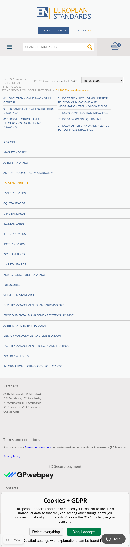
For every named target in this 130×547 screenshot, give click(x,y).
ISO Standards (14, 254)
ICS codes (10, 142)
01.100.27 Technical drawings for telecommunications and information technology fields (83, 102)
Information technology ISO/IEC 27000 (32, 366)
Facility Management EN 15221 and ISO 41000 (36, 346)
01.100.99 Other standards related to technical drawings (83, 127)
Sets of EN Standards (19, 295)
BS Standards (33, 394)
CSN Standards (14, 193)
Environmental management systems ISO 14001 (39, 315)
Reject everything (46, 532)
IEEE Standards (14, 234)
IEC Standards (13, 224)
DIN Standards (14, 213)
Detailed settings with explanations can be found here (65, 541)
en (89, 30)
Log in (45, 30)
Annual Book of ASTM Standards (28, 173)
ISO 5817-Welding (16, 356)
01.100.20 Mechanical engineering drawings (28, 111)
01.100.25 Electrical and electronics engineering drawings (22, 123)
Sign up (61, 30)
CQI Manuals (11, 412)
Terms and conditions (38, 447)
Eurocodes (11, 285)
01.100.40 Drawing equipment (79, 119)
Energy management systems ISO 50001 (32, 336)
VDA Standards (31, 407)
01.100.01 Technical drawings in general (27, 100)
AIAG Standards (15, 152)
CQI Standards (14, 203)
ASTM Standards (15, 162)
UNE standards (14, 264)
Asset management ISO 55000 (24, 325)
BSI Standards (17, 79)
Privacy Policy (11, 456)
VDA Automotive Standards (24, 274)
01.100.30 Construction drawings (83, 113)
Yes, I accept (84, 532)
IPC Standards (14, 244)
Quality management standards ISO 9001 (34, 305)
